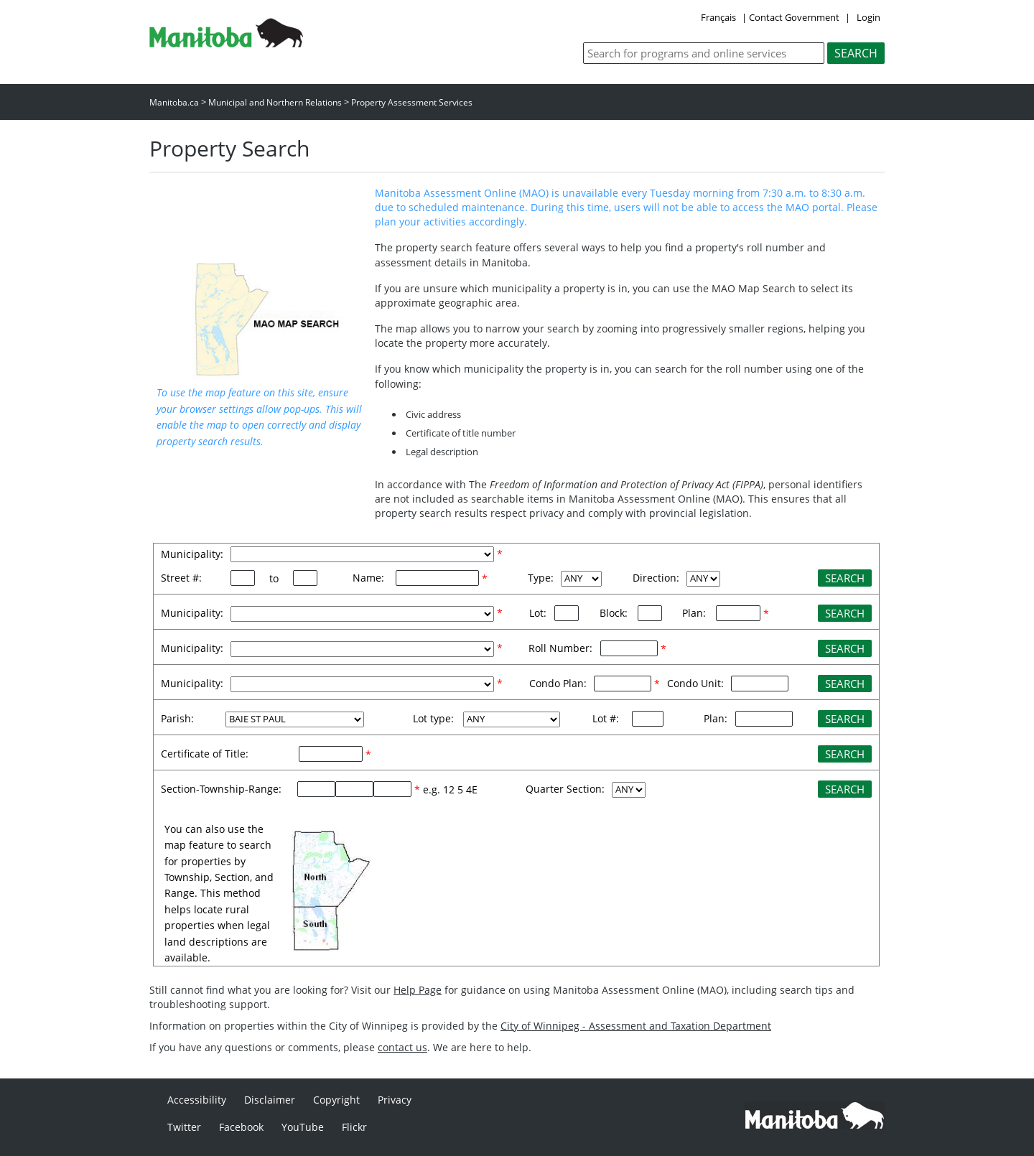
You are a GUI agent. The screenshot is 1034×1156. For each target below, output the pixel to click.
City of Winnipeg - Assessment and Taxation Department (635, 1026)
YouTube (302, 1127)
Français (718, 17)
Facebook (241, 1127)
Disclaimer (269, 1099)
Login (868, 17)
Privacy (394, 1099)
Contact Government (794, 17)
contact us (402, 1047)
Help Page (417, 990)
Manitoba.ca (174, 102)
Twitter (184, 1127)
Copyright (336, 1099)
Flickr (354, 1127)
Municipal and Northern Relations (275, 102)
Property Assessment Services (411, 102)
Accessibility (196, 1099)
